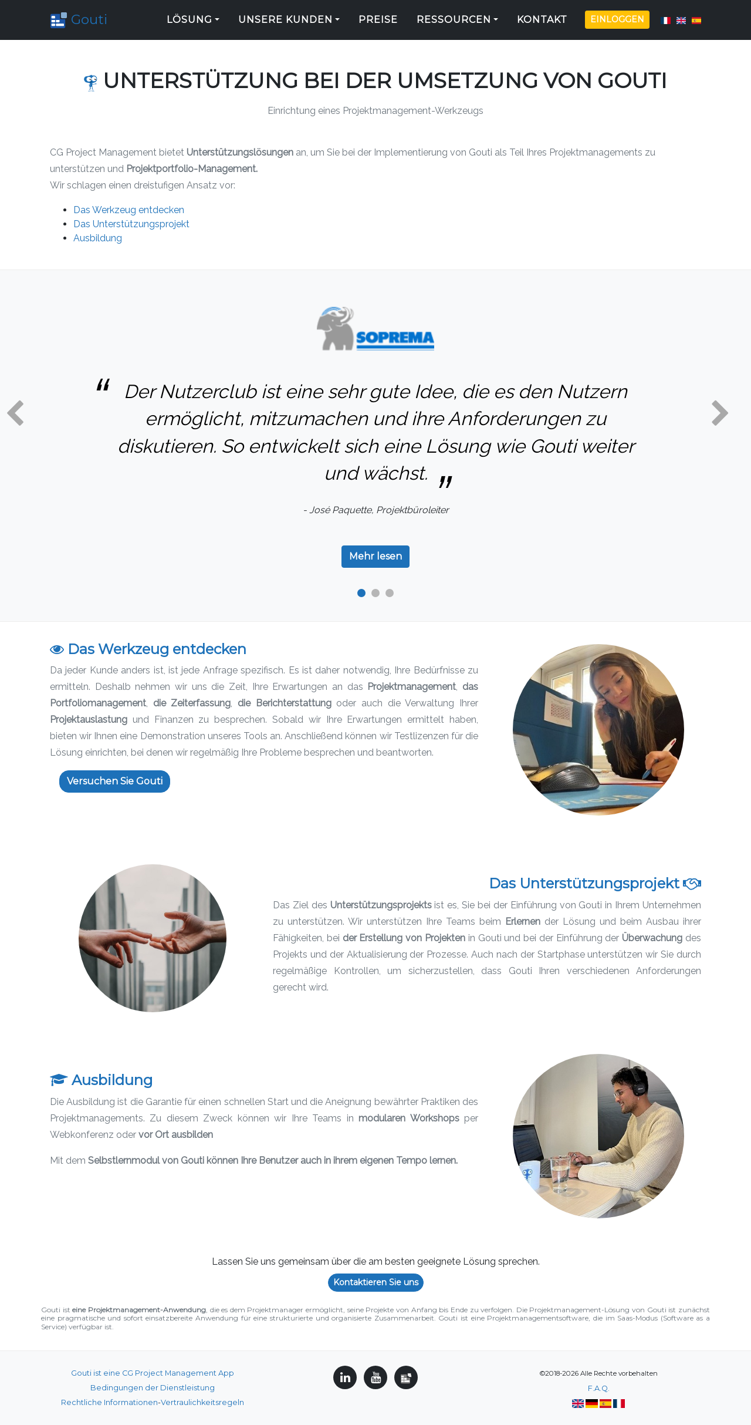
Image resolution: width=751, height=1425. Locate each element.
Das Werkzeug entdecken (128, 209)
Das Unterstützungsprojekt (131, 224)
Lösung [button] (189, 17)
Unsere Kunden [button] (285, 17)
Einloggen (617, 17)
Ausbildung (97, 238)
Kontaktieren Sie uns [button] (375, 1282)
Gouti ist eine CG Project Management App (152, 1373)
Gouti (81, 17)
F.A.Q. (599, 1388)
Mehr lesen (375, 556)
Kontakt (542, 17)
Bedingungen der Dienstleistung (152, 1387)
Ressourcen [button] (454, 17)
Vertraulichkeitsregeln (202, 1402)
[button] (15, 414)
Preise (378, 17)
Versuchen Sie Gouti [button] (115, 781)
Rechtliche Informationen (109, 1402)
